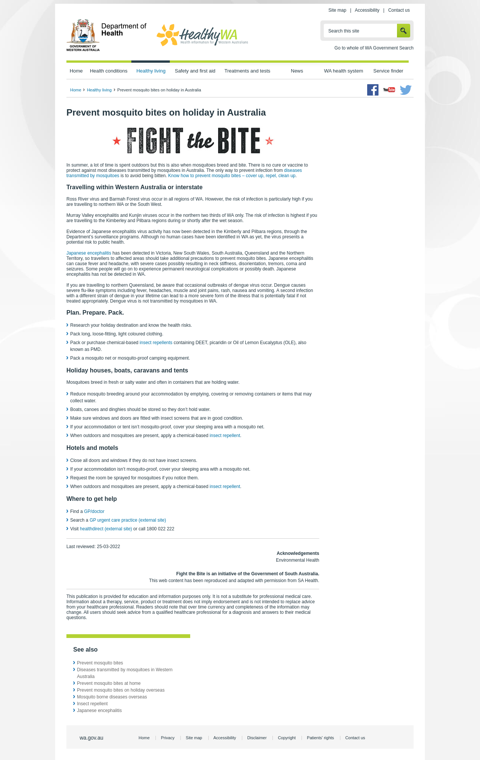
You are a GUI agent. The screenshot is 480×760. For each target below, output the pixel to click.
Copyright (286, 737)
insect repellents (156, 342)
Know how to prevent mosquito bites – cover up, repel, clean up (231, 175)
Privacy (167, 737)
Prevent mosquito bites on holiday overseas (121, 690)
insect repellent (225, 435)
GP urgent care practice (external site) (127, 520)
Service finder (388, 71)
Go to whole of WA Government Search (374, 48)
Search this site (343, 31)
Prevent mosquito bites (100, 663)
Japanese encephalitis (88, 253)
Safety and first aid (195, 71)
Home (76, 71)
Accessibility (367, 10)
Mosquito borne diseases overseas (112, 697)
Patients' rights (320, 737)
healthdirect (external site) (106, 528)
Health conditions (109, 71)
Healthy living (150, 71)
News (297, 71)
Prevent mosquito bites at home (109, 683)
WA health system (343, 71)
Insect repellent (92, 703)
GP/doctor (95, 511)
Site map (337, 10)
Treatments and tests (247, 71)
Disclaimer (256, 737)
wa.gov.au (91, 738)
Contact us (399, 10)
